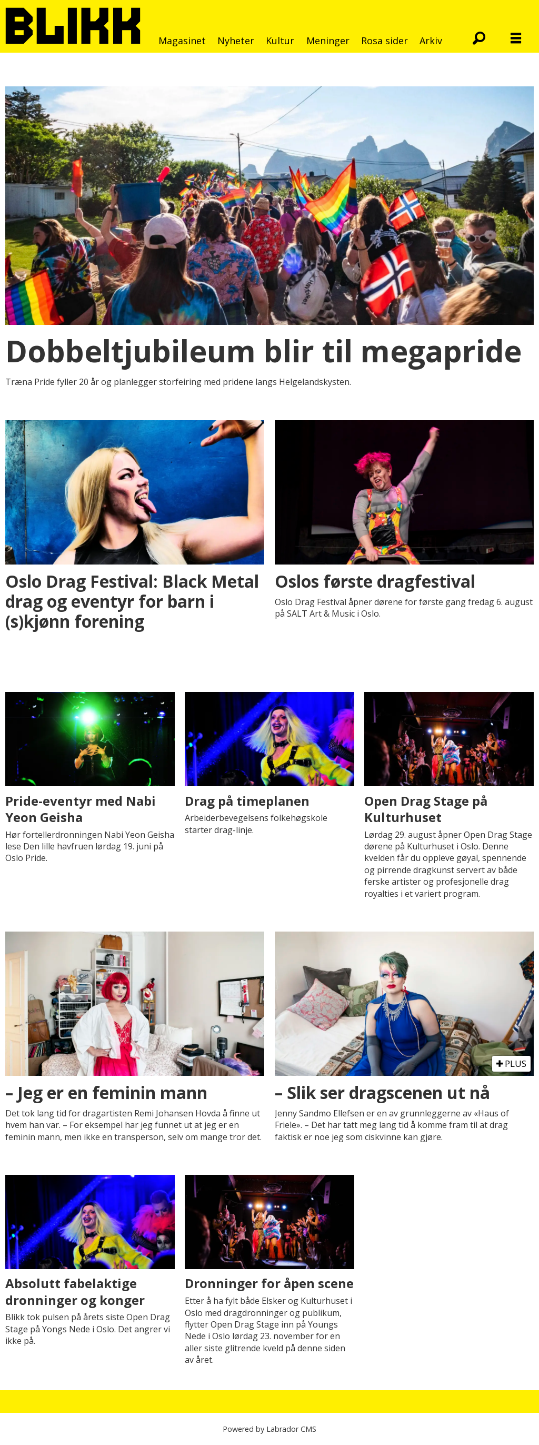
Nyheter (235, 40)
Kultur (280, 40)
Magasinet (182, 40)
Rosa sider (384, 40)
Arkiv (431, 40)
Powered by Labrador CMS (269, 1429)
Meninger (328, 40)
